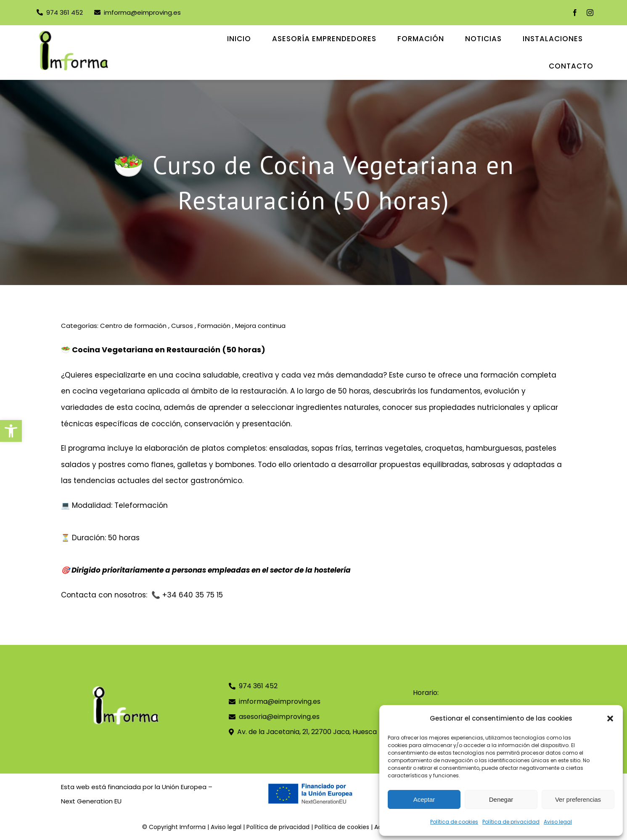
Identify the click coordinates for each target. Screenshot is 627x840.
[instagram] (590, 12)
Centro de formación (133, 325)
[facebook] (574, 12)
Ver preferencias (578, 799)
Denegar (501, 799)
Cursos (182, 325)
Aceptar (424, 799)
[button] (11, 431)
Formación (214, 325)
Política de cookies (454, 821)
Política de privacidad (511, 821)
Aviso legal (558, 821)
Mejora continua (260, 325)
